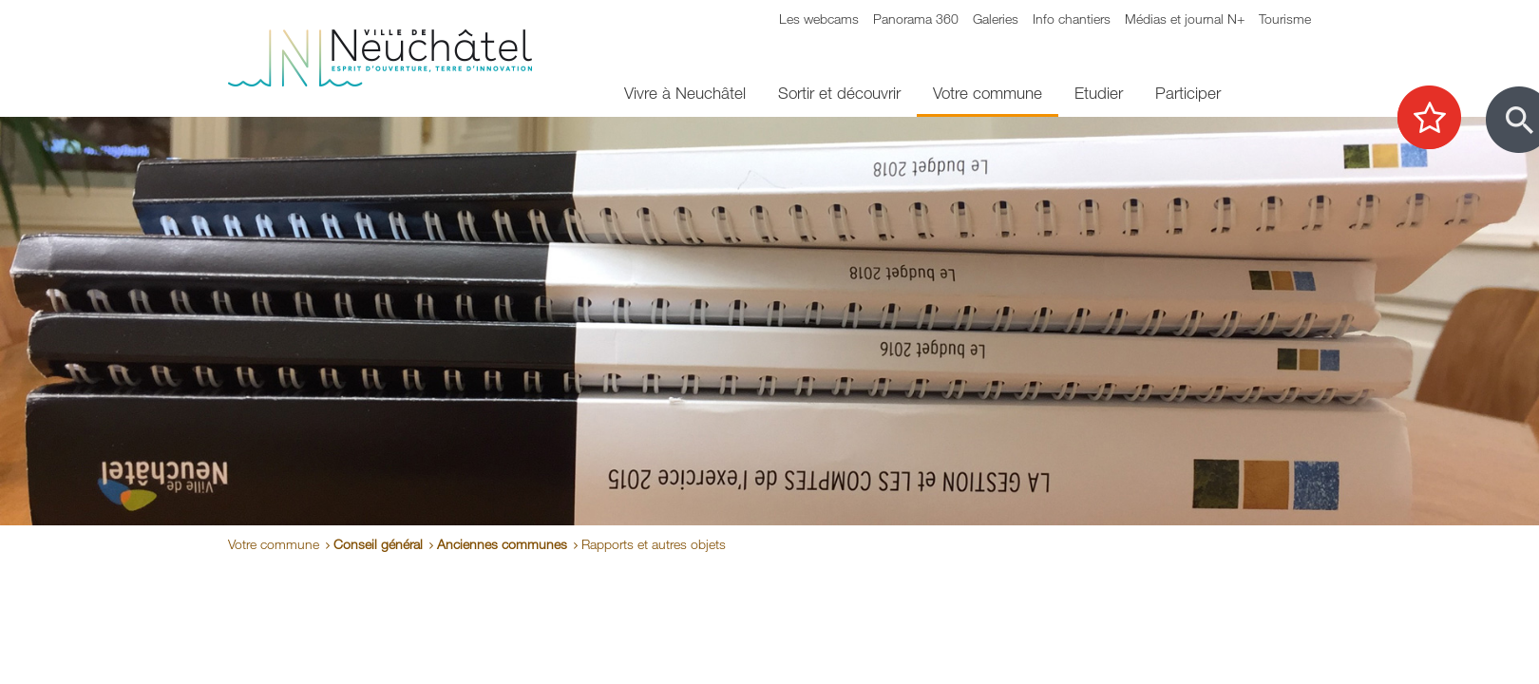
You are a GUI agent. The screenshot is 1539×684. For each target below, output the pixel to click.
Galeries (995, 18)
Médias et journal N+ (1184, 18)
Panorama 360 (916, 18)
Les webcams (819, 18)
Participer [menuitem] (1188, 93)
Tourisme (1285, 18)
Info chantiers (1072, 18)
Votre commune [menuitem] (987, 93)
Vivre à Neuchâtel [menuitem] (685, 93)
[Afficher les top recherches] (1438, 119)
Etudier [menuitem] (1098, 93)
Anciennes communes (502, 544)
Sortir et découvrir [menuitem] (839, 93)
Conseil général (378, 544)
